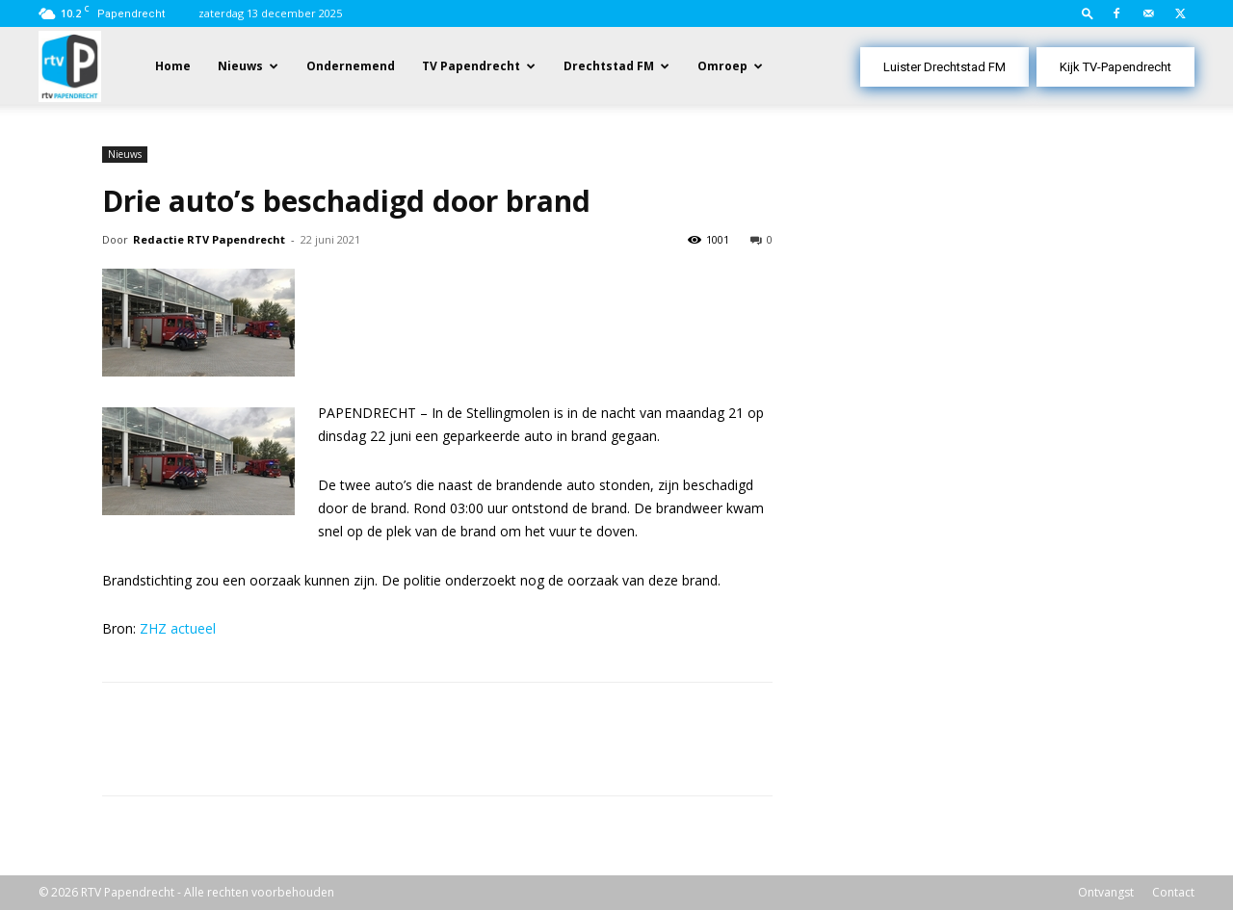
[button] (1087, 13)
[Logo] (70, 65)
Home (173, 66)
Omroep (722, 66)
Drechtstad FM (609, 66)
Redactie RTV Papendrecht (209, 239)
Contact (1173, 892)
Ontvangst (1106, 892)
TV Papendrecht (471, 66)
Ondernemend (350, 66)
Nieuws (240, 66)
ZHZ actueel (178, 628)
